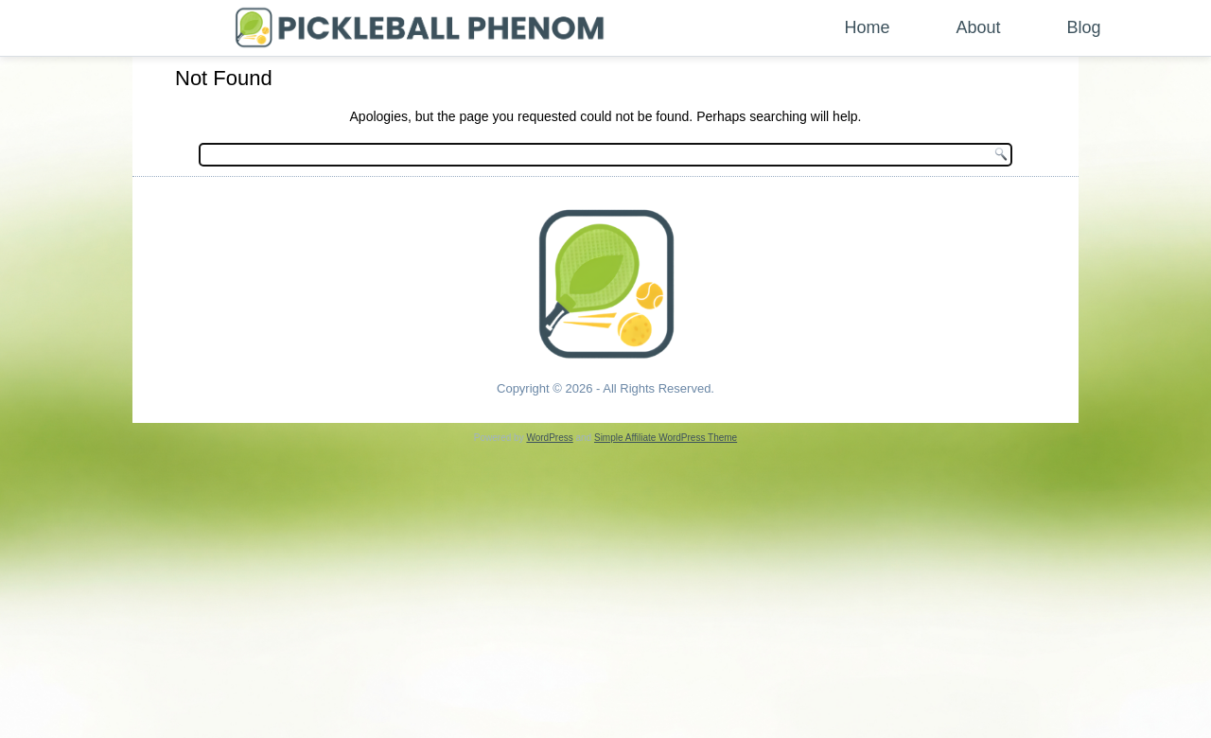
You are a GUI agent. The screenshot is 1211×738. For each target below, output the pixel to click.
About (979, 27)
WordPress (549, 437)
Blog (1084, 27)
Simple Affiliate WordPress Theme (665, 437)
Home (867, 27)
